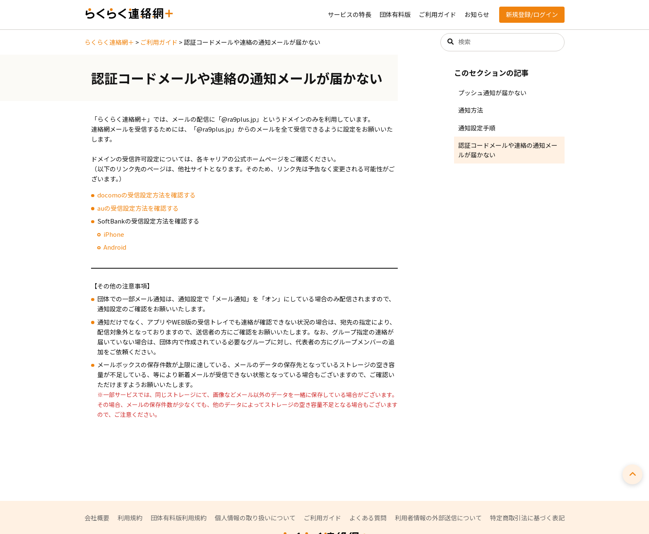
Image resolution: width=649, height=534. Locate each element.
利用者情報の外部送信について (438, 517)
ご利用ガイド (437, 14)
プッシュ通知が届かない (492, 92)
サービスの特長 (349, 14)
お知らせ (476, 14)
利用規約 (130, 517)
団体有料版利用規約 (179, 517)
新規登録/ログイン (532, 14)
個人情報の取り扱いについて (255, 517)
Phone (114, 234)
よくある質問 (368, 517)
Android (114, 247)
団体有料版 (395, 14)
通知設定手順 (476, 127)
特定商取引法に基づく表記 (527, 517)
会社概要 (96, 517)
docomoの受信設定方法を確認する (146, 194)
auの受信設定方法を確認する (138, 208)
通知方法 (470, 110)
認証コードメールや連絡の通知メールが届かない (508, 150)
